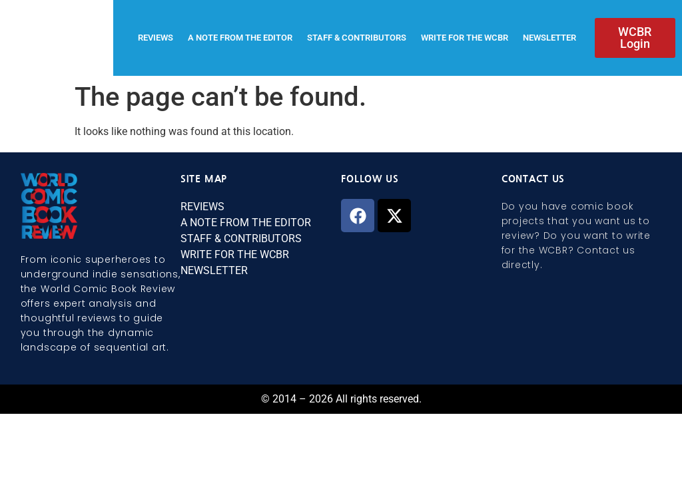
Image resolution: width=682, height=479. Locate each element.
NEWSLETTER (549, 38)
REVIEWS (155, 38)
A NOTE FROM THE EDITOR (240, 38)
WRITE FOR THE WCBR (464, 38)
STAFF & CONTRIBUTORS (356, 38)
